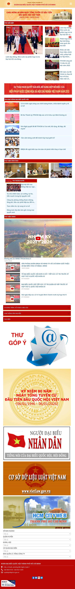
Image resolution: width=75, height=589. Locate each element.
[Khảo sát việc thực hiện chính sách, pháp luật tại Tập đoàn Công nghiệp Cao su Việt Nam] (23, 53)
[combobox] (37, 533)
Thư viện (7, 319)
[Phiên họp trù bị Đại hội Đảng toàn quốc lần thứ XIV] (20, 53)
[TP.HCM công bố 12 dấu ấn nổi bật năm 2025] (27, 53)
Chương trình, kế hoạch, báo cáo (16, 307)
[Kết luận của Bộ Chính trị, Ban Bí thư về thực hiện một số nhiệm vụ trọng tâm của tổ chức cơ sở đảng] (30, 53)
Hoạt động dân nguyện (12, 313)
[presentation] (5, 170)
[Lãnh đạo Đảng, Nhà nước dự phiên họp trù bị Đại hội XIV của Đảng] (16, 53)
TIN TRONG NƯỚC (15, 181)
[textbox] (37, 534)
